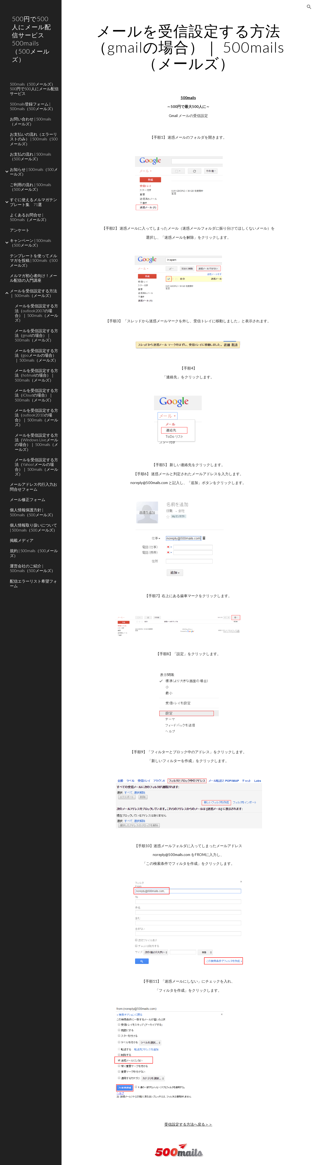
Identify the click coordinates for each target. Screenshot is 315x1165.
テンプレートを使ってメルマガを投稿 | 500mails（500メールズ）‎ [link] (34, 260)
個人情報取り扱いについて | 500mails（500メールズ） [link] (33, 527)
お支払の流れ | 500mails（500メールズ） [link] (30, 156)
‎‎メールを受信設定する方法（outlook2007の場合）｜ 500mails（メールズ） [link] (36, 312)
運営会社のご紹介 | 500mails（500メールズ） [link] (32, 568)
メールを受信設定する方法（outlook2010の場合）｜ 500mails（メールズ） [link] (36, 417)
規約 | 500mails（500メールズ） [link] (34, 553)
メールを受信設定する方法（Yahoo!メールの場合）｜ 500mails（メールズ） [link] (36, 466)
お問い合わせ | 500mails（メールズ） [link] (30, 121)
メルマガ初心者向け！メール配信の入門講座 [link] (33, 277)
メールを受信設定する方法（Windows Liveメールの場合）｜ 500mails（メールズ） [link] (36, 442)
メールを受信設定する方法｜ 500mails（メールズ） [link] (33, 293)
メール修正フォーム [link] (27, 499)
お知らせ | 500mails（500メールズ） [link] (34, 171)
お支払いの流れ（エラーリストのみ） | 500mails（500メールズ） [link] (34, 139)
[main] (188, 47)
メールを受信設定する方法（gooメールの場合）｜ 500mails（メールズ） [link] (36, 355)
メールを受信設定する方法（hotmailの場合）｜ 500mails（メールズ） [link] (36, 375)
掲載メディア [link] (21, 540)
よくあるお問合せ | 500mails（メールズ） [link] (29, 217)
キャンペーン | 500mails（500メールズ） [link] (30, 242)
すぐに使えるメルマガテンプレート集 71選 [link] (33, 201)
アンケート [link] (20, 230)
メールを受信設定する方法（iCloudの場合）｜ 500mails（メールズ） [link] (36, 395)
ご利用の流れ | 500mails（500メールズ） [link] (30, 187)
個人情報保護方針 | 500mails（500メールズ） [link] (32, 512)
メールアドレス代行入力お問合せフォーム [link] (33, 486)
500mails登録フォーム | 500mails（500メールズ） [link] (32, 106)
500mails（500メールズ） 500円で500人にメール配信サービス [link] (34, 89)
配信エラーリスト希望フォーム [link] (33, 583)
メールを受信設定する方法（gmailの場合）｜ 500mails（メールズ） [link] (36, 335)
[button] (309, 7)
